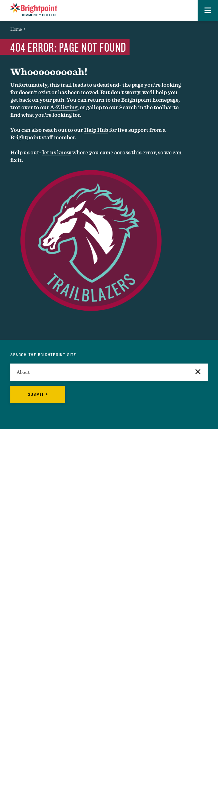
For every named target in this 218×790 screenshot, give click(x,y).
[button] (208, 10)
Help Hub (96, 130)
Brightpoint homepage (149, 99)
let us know (56, 152)
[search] (108, 372)
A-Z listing (63, 107)
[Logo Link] (33, 9)
